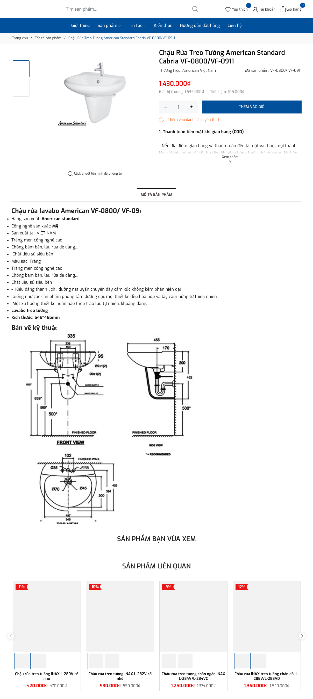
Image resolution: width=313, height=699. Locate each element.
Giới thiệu (80, 25)
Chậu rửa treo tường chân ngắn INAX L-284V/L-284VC (193, 676)
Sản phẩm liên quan (156, 566)
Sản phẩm (109, 25)
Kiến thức (163, 25)
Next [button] (302, 636)
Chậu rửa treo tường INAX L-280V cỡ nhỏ (46, 676)
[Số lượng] (178, 107)
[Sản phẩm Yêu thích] (236, 9)
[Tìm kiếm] (195, 9)
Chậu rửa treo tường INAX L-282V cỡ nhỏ (120, 676)
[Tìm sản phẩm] (132, 9)
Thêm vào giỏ (252, 106)
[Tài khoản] (264, 9)
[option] (95, 90)
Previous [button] (11, 636)
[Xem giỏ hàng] (291, 9)
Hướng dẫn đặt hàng (200, 25)
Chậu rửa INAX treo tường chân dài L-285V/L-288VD (266, 676)
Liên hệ (234, 25)
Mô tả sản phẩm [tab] (156, 194)
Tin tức (137, 25)
